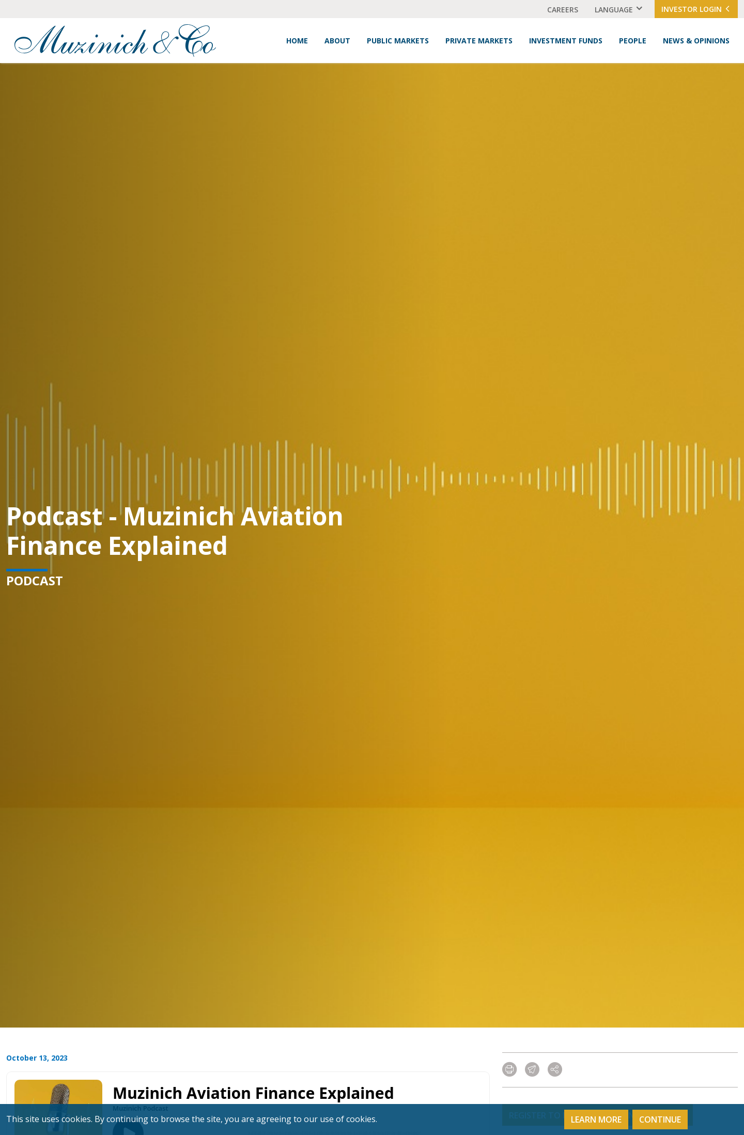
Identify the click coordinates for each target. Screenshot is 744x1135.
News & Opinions (696, 40)
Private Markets (479, 40)
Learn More (596, 1119)
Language (614, 9)
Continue (660, 1119)
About (337, 40)
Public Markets (398, 40)
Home (297, 40)
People (632, 40)
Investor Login (696, 9)
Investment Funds (565, 40)
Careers (562, 9)
